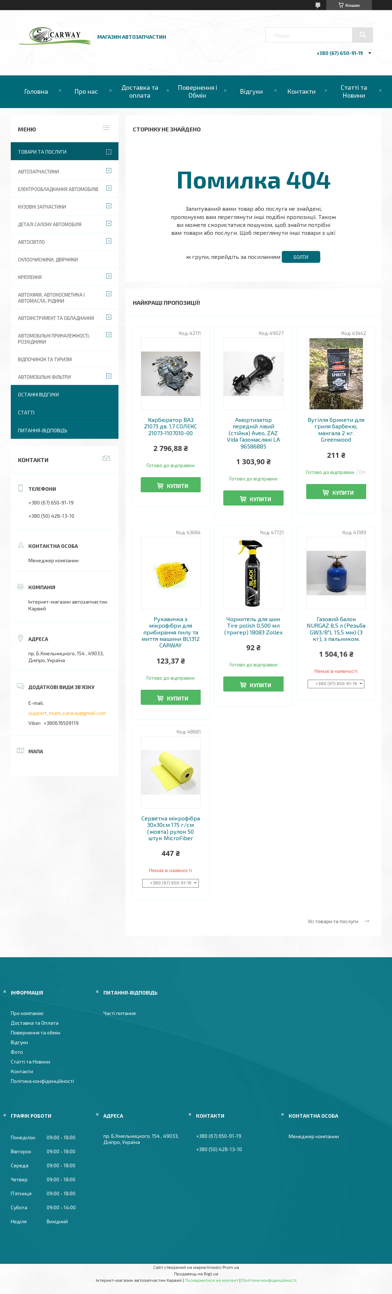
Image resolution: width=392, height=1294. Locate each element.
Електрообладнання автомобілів (58, 189)
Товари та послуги (42, 152)
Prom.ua (231, 1267)
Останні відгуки (38, 394)
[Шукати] (362, 34)
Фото (17, 1052)
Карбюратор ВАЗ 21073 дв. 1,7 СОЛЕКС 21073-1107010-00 (170, 426)
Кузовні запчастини (42, 207)
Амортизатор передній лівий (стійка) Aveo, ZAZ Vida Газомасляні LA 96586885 (253, 433)
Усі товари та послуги (333, 921)
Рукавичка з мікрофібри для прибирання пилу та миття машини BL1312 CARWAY (170, 632)
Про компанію (27, 1013)
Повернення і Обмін (197, 91)
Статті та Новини (354, 91)
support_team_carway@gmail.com (67, 713)
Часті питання (119, 1013)
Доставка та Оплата (35, 1023)
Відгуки (251, 91)
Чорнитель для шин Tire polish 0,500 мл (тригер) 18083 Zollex (253, 626)
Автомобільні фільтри (44, 377)
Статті (26, 412)
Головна (36, 91)
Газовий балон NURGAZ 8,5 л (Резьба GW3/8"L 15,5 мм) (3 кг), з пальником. (336, 629)
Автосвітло (31, 242)
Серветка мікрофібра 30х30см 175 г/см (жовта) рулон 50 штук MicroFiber (170, 828)
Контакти (301, 91)
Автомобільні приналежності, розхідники (54, 339)
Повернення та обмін (35, 1032)
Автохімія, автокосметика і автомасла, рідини (51, 298)
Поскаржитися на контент (211, 1280)
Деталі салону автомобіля (49, 224)
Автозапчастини (38, 171)
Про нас (86, 91)
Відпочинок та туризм (45, 359)
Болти (301, 257)
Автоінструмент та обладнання (56, 318)
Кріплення (30, 277)
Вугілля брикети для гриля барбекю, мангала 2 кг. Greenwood (336, 429)
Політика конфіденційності (42, 1081)
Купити (177, 486)
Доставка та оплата (139, 91)
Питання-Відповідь (42, 430)
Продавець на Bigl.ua (196, 1273)
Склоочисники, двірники (48, 259)
